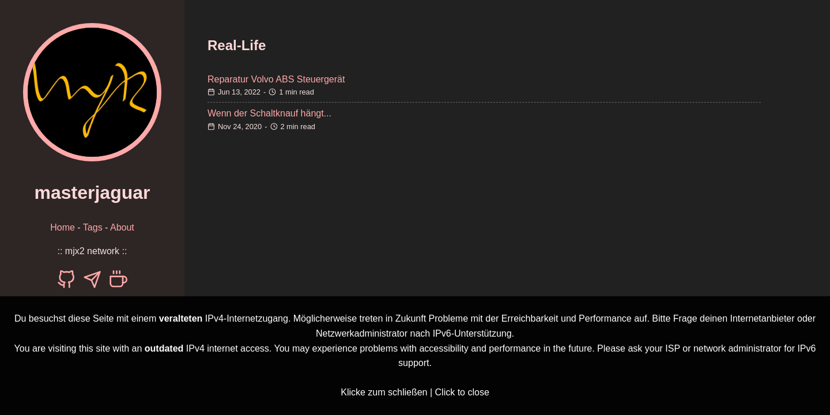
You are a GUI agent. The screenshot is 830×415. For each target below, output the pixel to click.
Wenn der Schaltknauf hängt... (269, 113)
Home (62, 227)
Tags (93, 227)
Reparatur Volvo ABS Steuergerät (276, 79)
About (122, 227)
